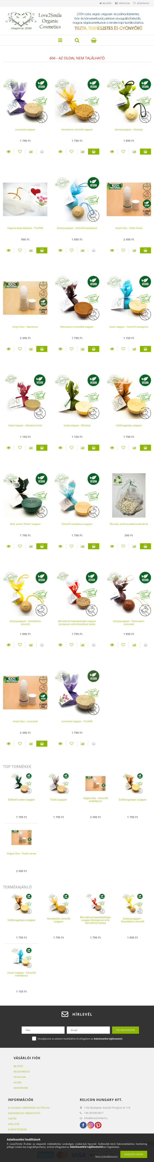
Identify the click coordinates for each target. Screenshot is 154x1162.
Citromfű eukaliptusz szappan (77, 523)
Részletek (8, 152)
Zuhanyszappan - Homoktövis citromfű (25, 623)
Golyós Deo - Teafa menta (128, 227)
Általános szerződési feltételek (29, 1107)
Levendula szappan (25, 129)
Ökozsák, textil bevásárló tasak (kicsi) (129, 523)
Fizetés (12, 1118)
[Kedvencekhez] (19, 152)
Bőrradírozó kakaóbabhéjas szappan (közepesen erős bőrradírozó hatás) (77, 623)
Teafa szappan (58, 799)
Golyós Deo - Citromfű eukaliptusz (95, 799)
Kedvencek (142, 3)
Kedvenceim (21, 1087)
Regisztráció (22, 1071)
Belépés (101, 3)
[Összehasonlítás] (30, 152)
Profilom (120, 3)
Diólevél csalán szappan (21, 799)
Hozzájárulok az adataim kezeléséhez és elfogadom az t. (80, 1038)
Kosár (17, 1082)
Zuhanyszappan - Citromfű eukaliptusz (77, 227)
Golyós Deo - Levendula (25, 721)
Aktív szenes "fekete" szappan (25, 523)
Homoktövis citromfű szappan (77, 129)
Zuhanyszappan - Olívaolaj (129, 129)
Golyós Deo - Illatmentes (25, 326)
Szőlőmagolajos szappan (129, 425)
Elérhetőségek (17, 1129)
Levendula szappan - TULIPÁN (76, 721)
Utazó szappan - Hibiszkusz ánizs (25, 425)
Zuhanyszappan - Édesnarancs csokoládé (128, 623)
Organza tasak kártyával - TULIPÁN (25, 227)
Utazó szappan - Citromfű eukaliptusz (128, 326)
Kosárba (93, 152)
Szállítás (14, 1123)
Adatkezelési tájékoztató (24, 1113)
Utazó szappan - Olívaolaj (77, 425)
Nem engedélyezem (106, 1156)
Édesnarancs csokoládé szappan (76, 326)
